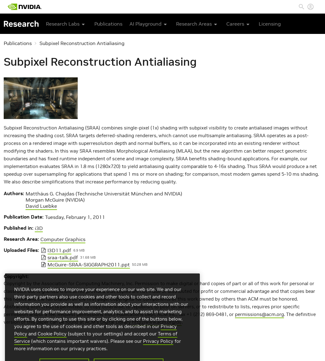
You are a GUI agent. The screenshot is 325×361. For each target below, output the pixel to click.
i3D (39, 228)
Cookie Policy (52, 339)
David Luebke (41, 206)
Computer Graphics (62, 239)
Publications (108, 24)
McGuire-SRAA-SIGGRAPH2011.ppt (88, 264)
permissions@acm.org (259, 314)
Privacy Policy (158, 346)
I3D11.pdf (59, 250)
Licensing (270, 24)
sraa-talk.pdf (62, 257)
